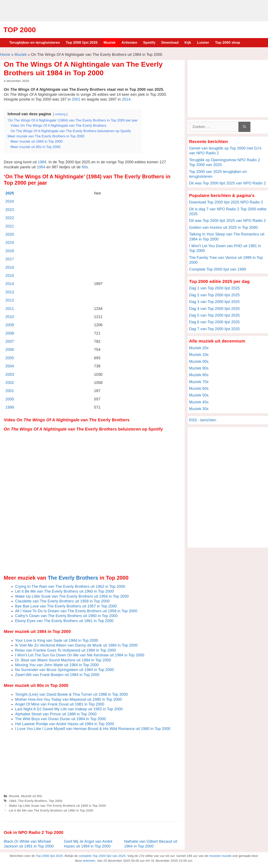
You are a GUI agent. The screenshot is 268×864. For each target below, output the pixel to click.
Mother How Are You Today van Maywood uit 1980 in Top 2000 (68, 699)
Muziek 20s (199, 348)
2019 (9, 242)
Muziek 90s (199, 368)
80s (85, 167)
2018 (9, 251)
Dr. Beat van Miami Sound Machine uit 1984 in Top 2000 (63, 660)
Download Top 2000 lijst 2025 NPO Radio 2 (226, 202)
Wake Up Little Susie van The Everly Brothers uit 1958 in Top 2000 (72, 596)
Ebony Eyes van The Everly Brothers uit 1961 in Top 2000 (64, 621)
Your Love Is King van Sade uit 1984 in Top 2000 (56, 640)
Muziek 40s (199, 402)
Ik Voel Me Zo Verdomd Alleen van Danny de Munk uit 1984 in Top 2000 (76, 645)
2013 (9, 292)
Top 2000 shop (227, 43)
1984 (42, 162)
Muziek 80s (199, 375)
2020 (9, 234)
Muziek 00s (199, 361)
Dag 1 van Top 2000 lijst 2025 (214, 288)
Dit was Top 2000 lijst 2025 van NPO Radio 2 (227, 183)
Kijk (187, 43)
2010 (9, 317)
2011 (9, 309)
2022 (9, 218)
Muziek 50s (199, 395)
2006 (9, 350)
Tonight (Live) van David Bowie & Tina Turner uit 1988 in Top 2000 (71, 694)
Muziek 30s (199, 409)
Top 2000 (19, 30)
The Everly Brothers (73, 578)
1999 (9, 407)
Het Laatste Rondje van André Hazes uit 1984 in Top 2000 (64, 724)
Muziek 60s (199, 388)
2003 (9, 374)
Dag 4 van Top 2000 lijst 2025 (214, 309)
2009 (9, 325)
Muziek (109, 43)
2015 (9, 276)
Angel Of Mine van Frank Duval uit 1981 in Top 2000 (59, 704)
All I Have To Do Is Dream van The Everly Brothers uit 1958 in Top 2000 (76, 611)
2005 (9, 358)
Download (170, 43)
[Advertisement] (134, 10)
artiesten (89, 860)
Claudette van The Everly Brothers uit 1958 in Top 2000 (62, 601)
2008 (9, 333)
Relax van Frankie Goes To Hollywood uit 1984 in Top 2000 (65, 650)
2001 (76, 99)
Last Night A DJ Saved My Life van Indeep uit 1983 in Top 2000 (69, 709)
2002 (9, 383)
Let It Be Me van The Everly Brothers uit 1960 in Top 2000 (64, 591)
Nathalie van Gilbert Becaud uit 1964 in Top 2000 (150, 843)
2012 (9, 300)
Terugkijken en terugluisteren (34, 43)
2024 (9, 201)
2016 (9, 267)
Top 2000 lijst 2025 (82, 43)
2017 (9, 259)
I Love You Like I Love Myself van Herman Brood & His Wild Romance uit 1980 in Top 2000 (92, 729)
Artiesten (129, 43)
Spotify (149, 43)
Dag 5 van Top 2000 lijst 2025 (214, 315)
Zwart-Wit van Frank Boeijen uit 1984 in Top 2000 (57, 675)
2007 (9, 341)
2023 (9, 210)
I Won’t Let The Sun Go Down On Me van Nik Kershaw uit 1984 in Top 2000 (79, 655)
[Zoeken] (244, 127)
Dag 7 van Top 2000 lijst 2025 (214, 329)
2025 (9, 193)
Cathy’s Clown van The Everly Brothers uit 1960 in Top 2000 (66, 616)
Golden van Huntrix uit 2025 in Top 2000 (223, 227)
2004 (9, 366)
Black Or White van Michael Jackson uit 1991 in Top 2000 (29, 843)
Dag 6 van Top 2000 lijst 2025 (214, 322)
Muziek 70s (199, 382)
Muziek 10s (199, 355)
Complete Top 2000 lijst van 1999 (217, 269)
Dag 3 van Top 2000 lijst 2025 (214, 302)
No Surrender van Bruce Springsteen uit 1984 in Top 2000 (64, 670)
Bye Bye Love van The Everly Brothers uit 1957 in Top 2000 (66, 606)
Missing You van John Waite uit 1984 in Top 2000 (57, 665)
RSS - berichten (202, 420)
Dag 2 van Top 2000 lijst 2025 (214, 295)
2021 (9, 226)
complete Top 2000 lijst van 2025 (102, 856)
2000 (9, 399)
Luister (203, 43)
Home (5, 54)
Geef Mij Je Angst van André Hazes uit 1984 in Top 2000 (88, 843)
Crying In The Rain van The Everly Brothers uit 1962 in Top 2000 (70, 586)
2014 (126, 99)
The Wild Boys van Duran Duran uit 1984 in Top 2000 (60, 719)
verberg (60, 114)
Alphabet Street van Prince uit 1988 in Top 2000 (56, 714)
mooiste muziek (220, 856)
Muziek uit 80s (31, 796)
